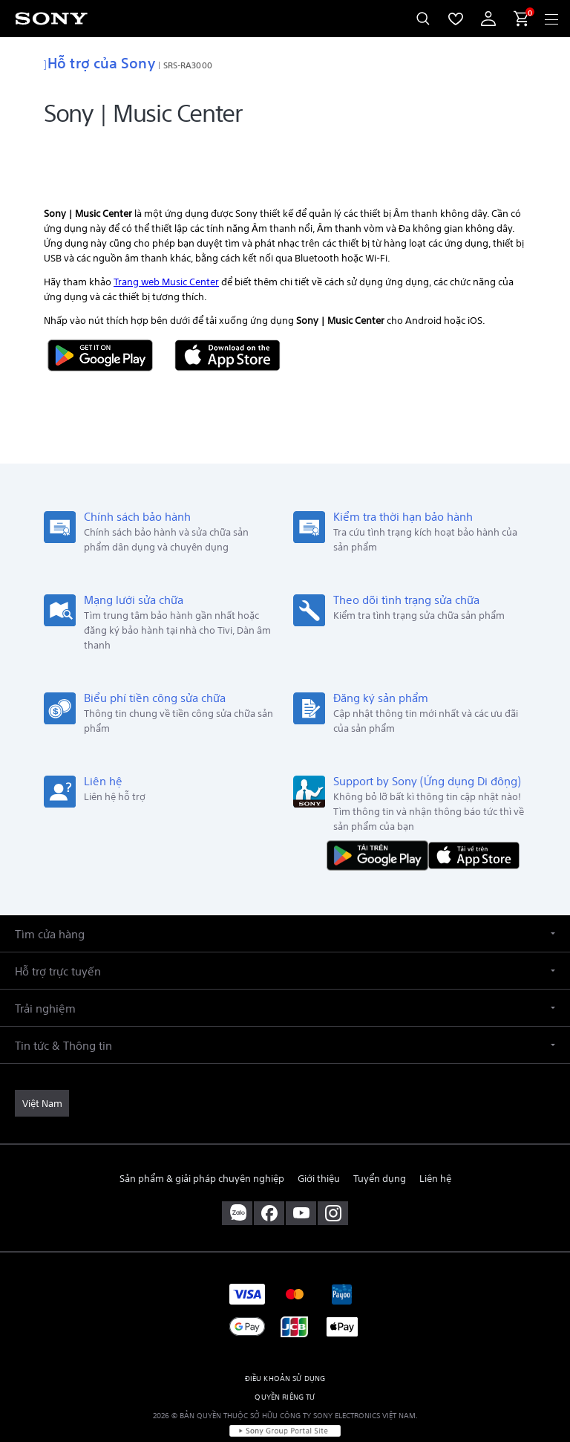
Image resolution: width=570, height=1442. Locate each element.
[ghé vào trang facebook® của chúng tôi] (269, 1172)
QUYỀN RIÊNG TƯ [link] (285, 1355)
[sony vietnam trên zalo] (237, 1172)
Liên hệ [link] (435, 1137)
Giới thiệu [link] (319, 1137)
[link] (42, 1061)
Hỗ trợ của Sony (99, 61)
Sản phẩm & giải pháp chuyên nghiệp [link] (201, 1137)
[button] (285, 892)
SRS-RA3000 (187, 64)
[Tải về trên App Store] (474, 813)
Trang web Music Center (166, 240)
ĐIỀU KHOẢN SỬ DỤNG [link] (285, 1337)
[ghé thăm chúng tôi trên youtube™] (301, 1172)
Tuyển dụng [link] (379, 1137)
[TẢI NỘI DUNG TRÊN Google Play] (380, 813)
